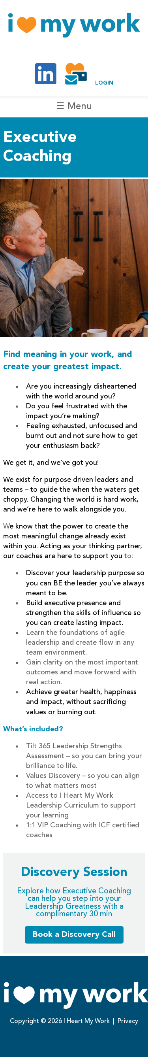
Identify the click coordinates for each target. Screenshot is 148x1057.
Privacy (128, 1021)
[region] (74, 258)
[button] (71, 329)
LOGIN (104, 83)
